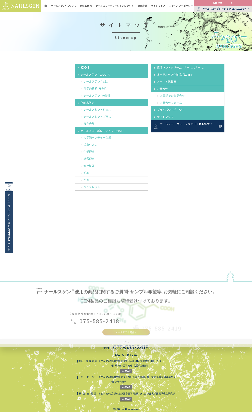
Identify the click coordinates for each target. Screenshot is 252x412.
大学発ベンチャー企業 (97, 137)
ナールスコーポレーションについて (115, 5)
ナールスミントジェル (97, 109)
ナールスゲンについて (63, 5)
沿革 (86, 173)
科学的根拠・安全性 (95, 88)
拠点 (86, 180)
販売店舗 (142, 5)
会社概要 (88, 166)
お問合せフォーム (171, 103)
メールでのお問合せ (126, 357)
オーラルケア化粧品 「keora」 (175, 74)
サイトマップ (158, 5)
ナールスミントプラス (98, 116)
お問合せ (217, 3)
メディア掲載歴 (166, 82)
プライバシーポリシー (181, 5)
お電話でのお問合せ (172, 95)
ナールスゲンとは (95, 81)
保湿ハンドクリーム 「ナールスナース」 (181, 67)
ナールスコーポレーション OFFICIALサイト (186, 126)
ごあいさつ (90, 144)
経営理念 (88, 159)
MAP (126, 371)
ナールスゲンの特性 (96, 95)
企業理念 (88, 151)
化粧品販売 (86, 5)
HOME (85, 67)
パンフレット (91, 187)
